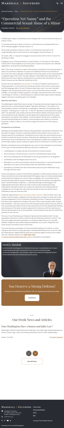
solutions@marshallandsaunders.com (17, 237)
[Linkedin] (10, 421)
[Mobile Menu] (62, 3)
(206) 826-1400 (29, 235)
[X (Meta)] (2, 421)
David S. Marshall (23, 28)
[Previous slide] (29, 353)
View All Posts (32, 361)
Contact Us (32, 298)
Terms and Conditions (39, 410)
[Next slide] (35, 353)
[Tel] (57, 3)
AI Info (34, 412)
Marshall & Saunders (7, 11)
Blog (16, 11)
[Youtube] (8, 421)
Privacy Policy (37, 407)
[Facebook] (4, 421)
